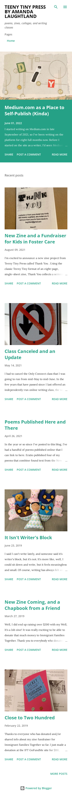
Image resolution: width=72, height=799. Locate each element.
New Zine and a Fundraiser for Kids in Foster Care (35, 238)
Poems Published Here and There (35, 425)
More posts (58, 774)
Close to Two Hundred (30, 717)
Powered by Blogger (36, 788)
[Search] (56, 7)
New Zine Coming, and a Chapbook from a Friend (32, 605)
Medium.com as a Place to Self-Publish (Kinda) (34, 110)
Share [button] (9, 154)
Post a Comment (29, 154)
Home (11, 41)
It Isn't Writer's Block (28, 537)
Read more (59, 154)
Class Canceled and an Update (30, 354)
